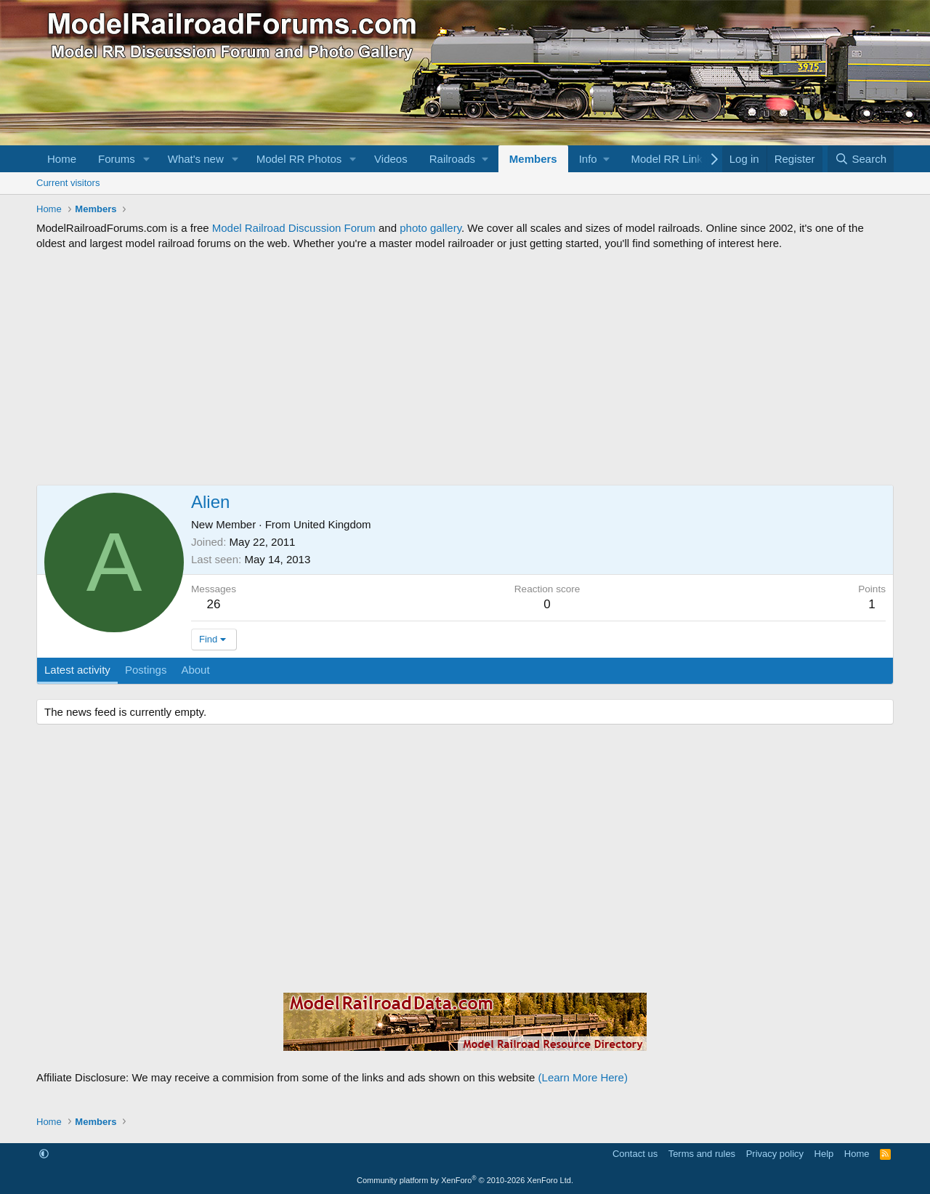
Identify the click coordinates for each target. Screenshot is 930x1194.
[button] (147, 158)
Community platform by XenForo (465, 1180)
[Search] (861, 158)
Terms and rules (701, 1153)
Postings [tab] (146, 669)
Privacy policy (775, 1153)
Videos (391, 159)
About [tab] (195, 669)
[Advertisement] (465, 367)
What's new (196, 159)
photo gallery (430, 228)
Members (533, 159)
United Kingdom (332, 524)
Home (61, 159)
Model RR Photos (299, 159)
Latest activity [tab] (77, 669)
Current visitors (68, 182)
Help (824, 1153)
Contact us (635, 1153)
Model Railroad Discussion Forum (294, 228)
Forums (116, 159)
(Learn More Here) (583, 1077)
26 (214, 604)
